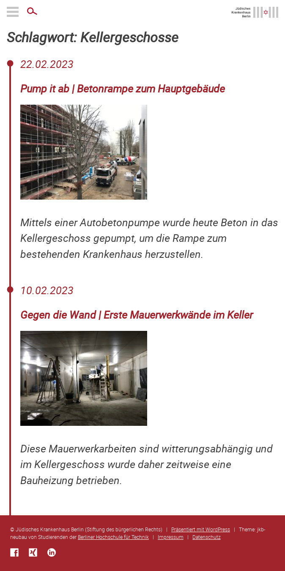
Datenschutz (206, 536)
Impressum (171, 536)
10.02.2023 (47, 290)
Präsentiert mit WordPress (200, 529)
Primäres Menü (13, 12)
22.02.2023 (47, 64)
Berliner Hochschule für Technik (113, 536)
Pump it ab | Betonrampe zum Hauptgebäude (122, 88)
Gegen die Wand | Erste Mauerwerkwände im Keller (136, 315)
